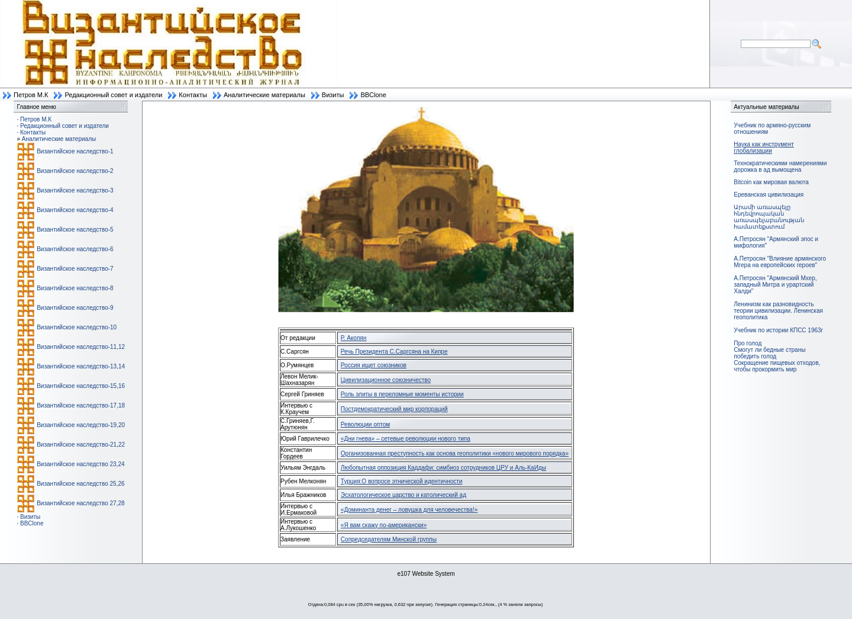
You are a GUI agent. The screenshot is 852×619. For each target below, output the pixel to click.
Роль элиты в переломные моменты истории (402, 394)
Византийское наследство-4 (75, 210)
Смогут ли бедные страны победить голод (769, 353)
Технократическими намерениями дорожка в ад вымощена (780, 166)
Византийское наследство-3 (75, 190)
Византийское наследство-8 (75, 288)
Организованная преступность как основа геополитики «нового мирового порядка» (455, 453)
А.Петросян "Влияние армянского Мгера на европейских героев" (780, 261)
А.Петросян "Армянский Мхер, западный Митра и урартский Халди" (775, 284)
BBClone (373, 94)
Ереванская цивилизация (768, 194)
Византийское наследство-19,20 (81, 425)
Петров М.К (31, 94)
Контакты (193, 94)
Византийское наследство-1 (75, 151)
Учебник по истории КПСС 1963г (778, 330)
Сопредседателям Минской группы (389, 539)
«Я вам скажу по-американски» (384, 525)
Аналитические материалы (264, 94)
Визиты (333, 94)
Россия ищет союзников (373, 365)
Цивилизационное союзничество (386, 380)
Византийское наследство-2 (75, 171)
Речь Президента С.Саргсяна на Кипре (394, 351)
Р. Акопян (353, 338)
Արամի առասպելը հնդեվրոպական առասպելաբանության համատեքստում (769, 217)
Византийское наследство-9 (75, 307)
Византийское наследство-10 (77, 327)
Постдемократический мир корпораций (394, 409)
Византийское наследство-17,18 (81, 405)
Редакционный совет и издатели (113, 94)
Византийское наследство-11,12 (81, 347)
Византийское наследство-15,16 (81, 386)
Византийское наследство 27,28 (80, 503)
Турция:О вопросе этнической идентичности (402, 481)
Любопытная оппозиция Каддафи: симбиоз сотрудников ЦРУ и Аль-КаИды (443, 467)
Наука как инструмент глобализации (763, 147)
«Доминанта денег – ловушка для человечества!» (409, 509)
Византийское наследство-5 (75, 229)
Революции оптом (365, 424)
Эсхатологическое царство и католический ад (403, 495)
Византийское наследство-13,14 (81, 366)
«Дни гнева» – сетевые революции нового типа (405, 438)
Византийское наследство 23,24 (80, 464)
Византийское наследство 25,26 (80, 483)
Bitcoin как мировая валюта (771, 182)
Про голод (747, 343)
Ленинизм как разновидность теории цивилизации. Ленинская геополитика (778, 310)
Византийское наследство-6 (75, 249)
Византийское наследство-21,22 (81, 444)
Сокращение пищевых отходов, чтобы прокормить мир (777, 366)
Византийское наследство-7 (75, 268)
